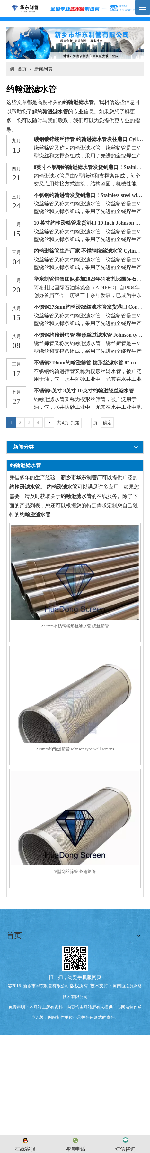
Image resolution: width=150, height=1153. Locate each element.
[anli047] (75, 43)
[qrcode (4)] (75, 957)
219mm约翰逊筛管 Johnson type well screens (75, 748)
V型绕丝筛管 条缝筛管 (75, 871)
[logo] (75, 8)
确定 (107, 422)
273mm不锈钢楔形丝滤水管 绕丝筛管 (75, 625)
